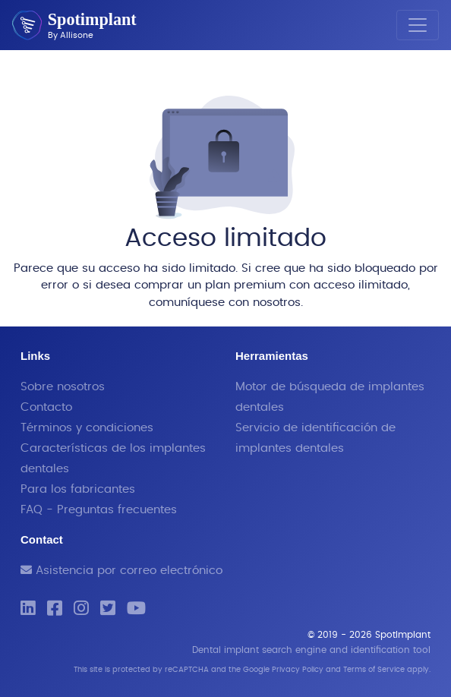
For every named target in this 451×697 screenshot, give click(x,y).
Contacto (46, 407)
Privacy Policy (297, 669)
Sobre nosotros (62, 387)
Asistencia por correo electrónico (121, 570)
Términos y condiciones (86, 428)
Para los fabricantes (77, 489)
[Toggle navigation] (417, 25)
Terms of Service (374, 669)
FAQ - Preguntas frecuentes (98, 510)
